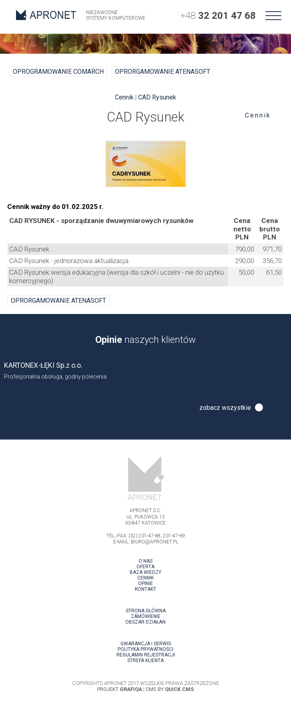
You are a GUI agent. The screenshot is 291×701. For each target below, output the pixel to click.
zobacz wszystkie (225, 407)
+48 (218, 15)
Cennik (258, 115)
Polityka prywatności (145, 649)
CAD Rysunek (157, 97)
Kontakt (145, 589)
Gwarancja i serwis (145, 643)
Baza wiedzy (145, 572)
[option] (145, 370)
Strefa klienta (145, 660)
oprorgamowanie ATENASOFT (162, 71)
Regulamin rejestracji (145, 655)
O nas (145, 561)
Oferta (145, 566)
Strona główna (146, 611)
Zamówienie (146, 616)
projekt (119, 689)
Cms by (170, 689)
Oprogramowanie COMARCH (58, 71)
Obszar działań (145, 622)
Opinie (145, 583)
